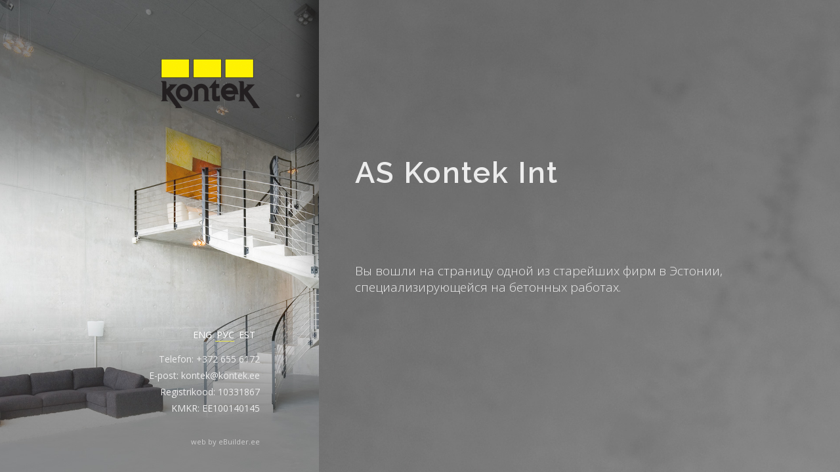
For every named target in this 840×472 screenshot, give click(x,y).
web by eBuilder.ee (225, 441)
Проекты (523, 74)
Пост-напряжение (682, 74)
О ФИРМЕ (452, 74)
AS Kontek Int (401, 73)
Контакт (591, 74)
